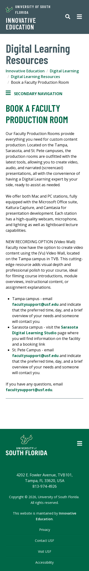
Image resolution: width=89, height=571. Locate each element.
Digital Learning (64, 71)
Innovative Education (21, 23)
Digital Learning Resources (35, 76)
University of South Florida (28, 9)
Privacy (44, 529)
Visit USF (44, 551)
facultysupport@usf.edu (35, 304)
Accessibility (44, 562)
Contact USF (44, 540)
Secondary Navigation (34, 94)
